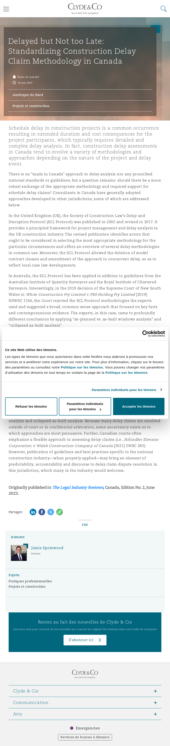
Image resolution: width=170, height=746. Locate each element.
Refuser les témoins (31, 406)
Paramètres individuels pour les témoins (124, 389)
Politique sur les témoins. (82, 367)
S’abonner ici (81, 640)
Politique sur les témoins (126, 372)
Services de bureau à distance (85, 737)
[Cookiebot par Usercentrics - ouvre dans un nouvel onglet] (145, 333)
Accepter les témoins (139, 406)
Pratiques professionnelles (30, 581)
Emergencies (88, 728)
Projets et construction (27, 587)
